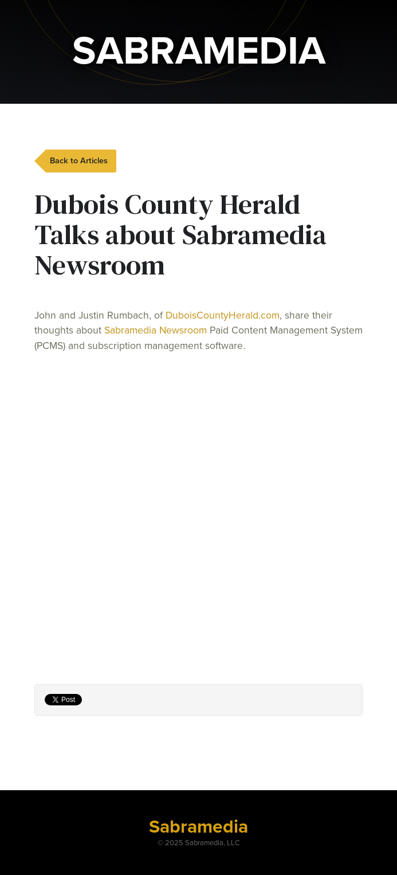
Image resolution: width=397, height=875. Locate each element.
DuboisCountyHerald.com (223, 315)
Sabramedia (198, 827)
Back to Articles (79, 161)
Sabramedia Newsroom (155, 330)
